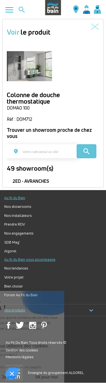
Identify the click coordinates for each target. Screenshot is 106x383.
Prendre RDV (14, 224)
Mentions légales (19, 357)
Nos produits (48, 310)
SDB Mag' (12, 242)
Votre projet (13, 277)
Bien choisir (13, 286)
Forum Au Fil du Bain (21, 295)
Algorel (10, 251)
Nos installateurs (18, 215)
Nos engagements (18, 233)
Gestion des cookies (22, 350)
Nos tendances (16, 268)
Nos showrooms (17, 206)
